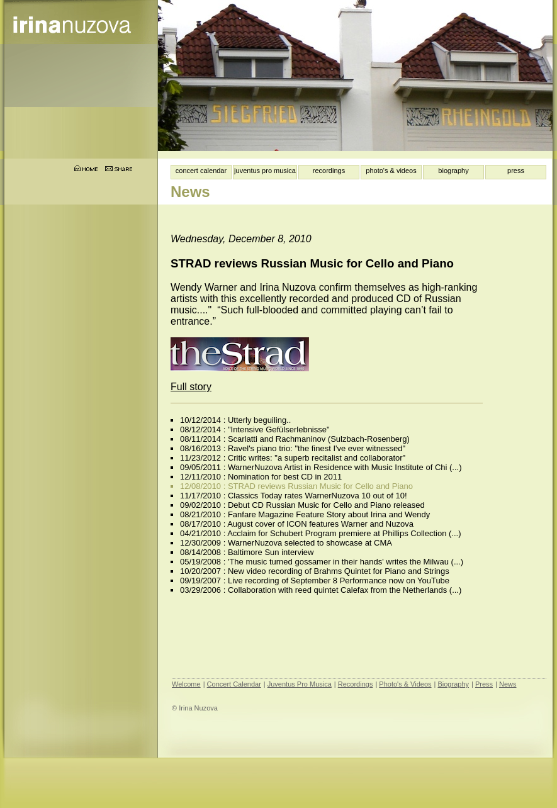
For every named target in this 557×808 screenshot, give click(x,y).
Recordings (355, 684)
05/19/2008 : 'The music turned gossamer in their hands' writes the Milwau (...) (321, 561)
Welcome (186, 684)
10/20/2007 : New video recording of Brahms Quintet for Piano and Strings (314, 571)
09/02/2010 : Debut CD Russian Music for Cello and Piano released (302, 505)
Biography (453, 684)
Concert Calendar (234, 684)
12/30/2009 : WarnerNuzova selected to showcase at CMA (286, 542)
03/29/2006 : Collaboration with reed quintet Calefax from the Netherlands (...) (320, 590)
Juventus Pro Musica (299, 684)
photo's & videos (391, 170)
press (515, 170)
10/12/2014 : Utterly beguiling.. (235, 420)
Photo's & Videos (405, 684)
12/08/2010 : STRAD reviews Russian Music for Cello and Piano (296, 486)
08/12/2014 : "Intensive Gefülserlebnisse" (255, 429)
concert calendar (201, 170)
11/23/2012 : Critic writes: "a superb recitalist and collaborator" (292, 458)
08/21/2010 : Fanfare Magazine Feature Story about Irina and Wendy (305, 514)
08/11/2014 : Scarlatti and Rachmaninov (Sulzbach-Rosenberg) (295, 439)
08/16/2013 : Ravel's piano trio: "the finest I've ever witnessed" (292, 448)
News (508, 684)
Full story (191, 386)
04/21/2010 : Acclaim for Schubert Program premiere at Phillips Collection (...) (320, 533)
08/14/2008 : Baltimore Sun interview (246, 552)
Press (484, 684)
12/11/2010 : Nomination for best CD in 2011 (261, 476)
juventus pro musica (265, 170)
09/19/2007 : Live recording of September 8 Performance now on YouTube (314, 580)
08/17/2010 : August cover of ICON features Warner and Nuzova (297, 524)
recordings (329, 170)
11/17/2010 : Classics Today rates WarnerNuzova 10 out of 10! (293, 495)
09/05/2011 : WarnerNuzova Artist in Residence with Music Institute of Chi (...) (321, 467)
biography (453, 170)
